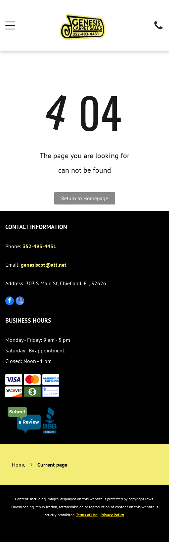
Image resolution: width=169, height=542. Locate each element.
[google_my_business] (20, 301)
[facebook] (9, 301)
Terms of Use (87, 514)
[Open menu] (10, 25)
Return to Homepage (84, 198)
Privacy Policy (112, 514)
